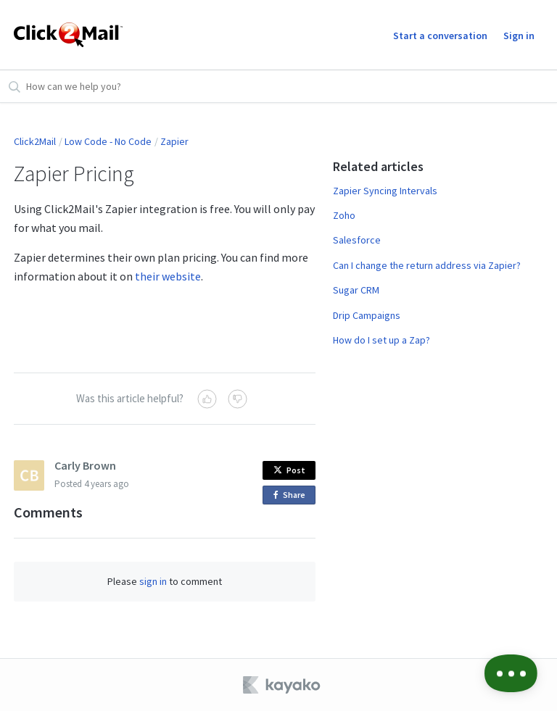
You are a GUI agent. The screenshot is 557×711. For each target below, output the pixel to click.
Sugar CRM (356, 289)
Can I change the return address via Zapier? (427, 265)
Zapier (174, 141)
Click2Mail (35, 141)
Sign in (519, 35)
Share (291, 495)
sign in (153, 581)
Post (289, 470)
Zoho (344, 215)
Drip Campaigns (366, 315)
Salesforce (357, 239)
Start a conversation (440, 35)
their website (168, 276)
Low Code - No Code (108, 141)
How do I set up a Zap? (381, 339)
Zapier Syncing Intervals (385, 190)
